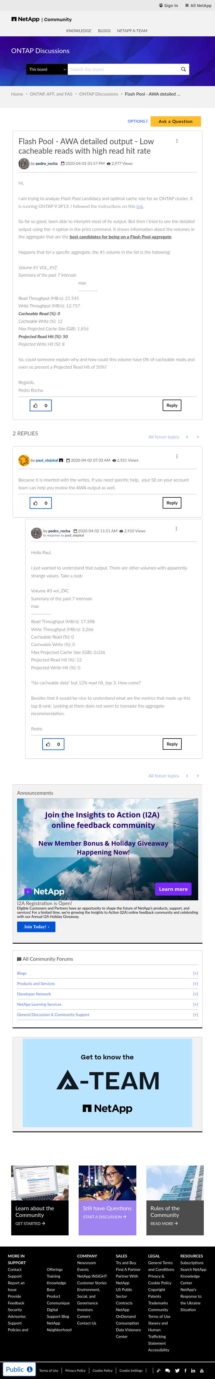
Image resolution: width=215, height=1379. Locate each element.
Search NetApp (194, 1269)
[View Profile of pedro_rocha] (47, 163)
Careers (83, 1316)
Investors (85, 1309)
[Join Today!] (36, 927)
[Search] (128, 69)
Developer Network (34, 993)
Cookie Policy (103, 1370)
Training (53, 1276)
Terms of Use (48, 1370)
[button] (177, 141)
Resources (192, 1256)
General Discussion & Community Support (53, 1014)
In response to (63, 535)
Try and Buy (126, 1262)
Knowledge (79, 30)
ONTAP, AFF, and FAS (51, 93)
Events (83, 1269)
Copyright (156, 1289)
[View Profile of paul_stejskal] (47, 460)
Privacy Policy (75, 1370)
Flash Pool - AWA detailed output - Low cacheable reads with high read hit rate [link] (153, 93)
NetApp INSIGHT (92, 1276)
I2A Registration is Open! (44, 903)
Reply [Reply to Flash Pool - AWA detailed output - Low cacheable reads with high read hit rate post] (172, 405)
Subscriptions (192, 1262)
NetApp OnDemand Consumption (127, 1316)
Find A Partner (128, 1269)
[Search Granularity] (47, 69)
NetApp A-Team (132, 30)
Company (87, 1256)
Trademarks (158, 1302)
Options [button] (136, 121)
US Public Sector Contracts (124, 1296)
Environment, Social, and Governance (88, 1296)
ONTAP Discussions (98, 93)
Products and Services (36, 983)
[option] (107, 867)
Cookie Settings (131, 1370)
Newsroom (86, 1262)
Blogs (104, 30)
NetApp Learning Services (39, 1004)
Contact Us (86, 1323)
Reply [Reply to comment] (172, 502)
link (139, 206)
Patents (154, 1296)
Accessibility (158, 1349)
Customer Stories (92, 1282)
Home (17, 93)
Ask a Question (176, 121)
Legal (154, 1256)
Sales (121, 1256)
